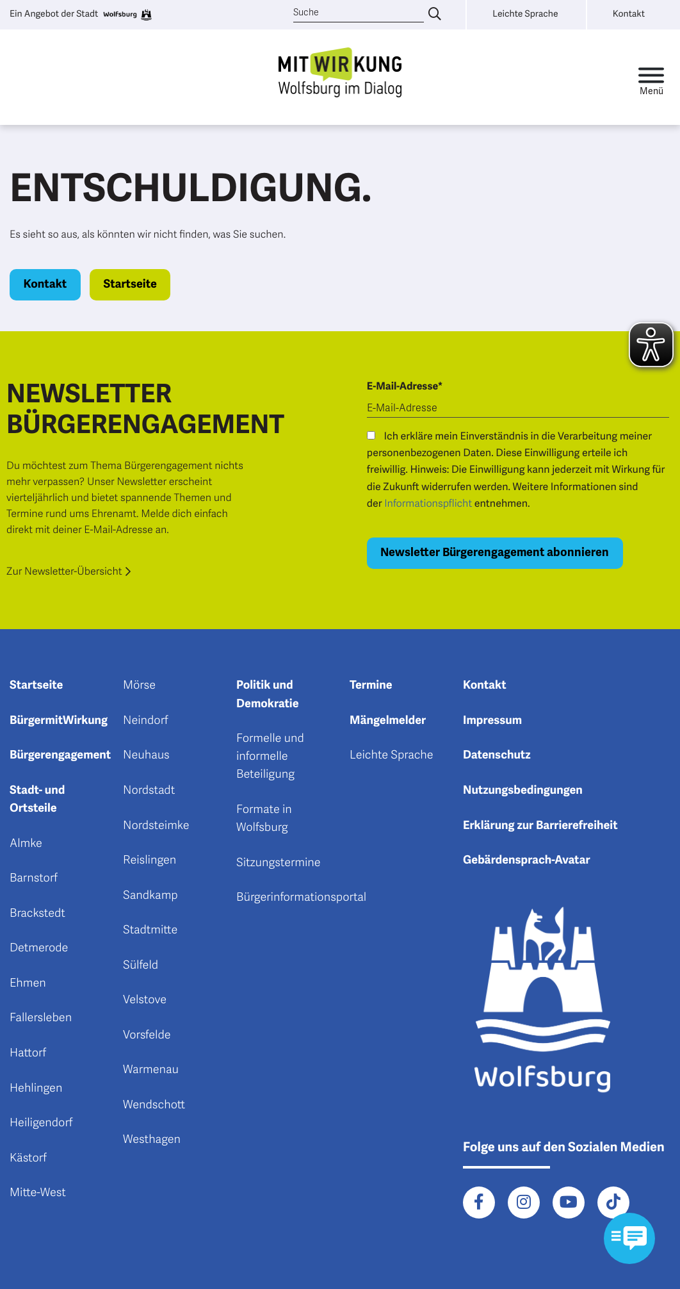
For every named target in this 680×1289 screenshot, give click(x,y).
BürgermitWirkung (59, 721)
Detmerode (39, 948)
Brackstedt (37, 914)
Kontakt (45, 284)
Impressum (492, 721)
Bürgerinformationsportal (301, 898)
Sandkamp (150, 896)
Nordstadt (149, 791)
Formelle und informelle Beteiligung (270, 757)
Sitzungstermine (278, 863)
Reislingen (149, 860)
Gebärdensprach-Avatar (526, 860)
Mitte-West (38, 1193)
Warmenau (151, 1070)
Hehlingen (36, 1088)
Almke (26, 844)
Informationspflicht (428, 503)
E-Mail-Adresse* (404, 386)
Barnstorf (34, 878)
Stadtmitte (150, 930)
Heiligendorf (41, 1123)
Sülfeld (140, 965)
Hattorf (28, 1053)
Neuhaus (146, 755)
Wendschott (154, 1105)
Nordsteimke (156, 826)
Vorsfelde (147, 1035)
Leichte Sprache (391, 755)
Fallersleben (41, 1018)
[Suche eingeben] (434, 14)
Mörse (139, 685)
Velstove (144, 1000)
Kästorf (28, 1158)
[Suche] (359, 13)
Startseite (129, 284)
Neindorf (145, 721)
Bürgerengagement (60, 755)
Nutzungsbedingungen (523, 791)
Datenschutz (497, 755)
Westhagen (152, 1140)
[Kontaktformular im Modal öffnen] (628, 1237)
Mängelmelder (388, 721)
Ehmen (28, 983)
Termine (371, 685)
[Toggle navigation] (651, 77)
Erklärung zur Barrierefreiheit (540, 826)
